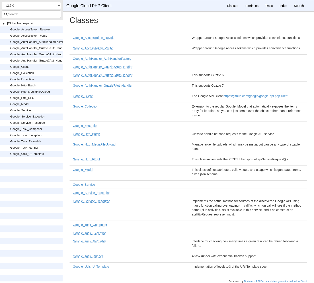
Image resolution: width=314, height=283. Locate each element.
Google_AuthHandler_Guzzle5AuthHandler (38, 48)
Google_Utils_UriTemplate (27, 153)
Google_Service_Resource (27, 122)
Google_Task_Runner (24, 147)
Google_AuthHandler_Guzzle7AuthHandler (38, 60)
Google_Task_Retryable (25, 141)
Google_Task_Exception (25, 135)
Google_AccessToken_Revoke (30, 29)
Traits (269, 6)
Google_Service (20, 110)
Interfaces (251, 6)
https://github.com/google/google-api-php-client (256, 96)
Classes (232, 6)
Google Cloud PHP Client (89, 6)
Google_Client (19, 66)
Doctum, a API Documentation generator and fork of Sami (275, 281)
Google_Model (19, 104)
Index (283, 6)
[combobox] (31, 14)
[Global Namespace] (20, 23)
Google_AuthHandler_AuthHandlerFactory (37, 42)
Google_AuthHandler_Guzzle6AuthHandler (38, 54)
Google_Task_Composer (26, 129)
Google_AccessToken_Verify (28, 35)
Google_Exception (22, 79)
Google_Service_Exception (27, 116)
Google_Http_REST (23, 98)
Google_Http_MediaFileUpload (30, 91)
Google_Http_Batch (22, 85)
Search (299, 6)
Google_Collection (22, 73)
